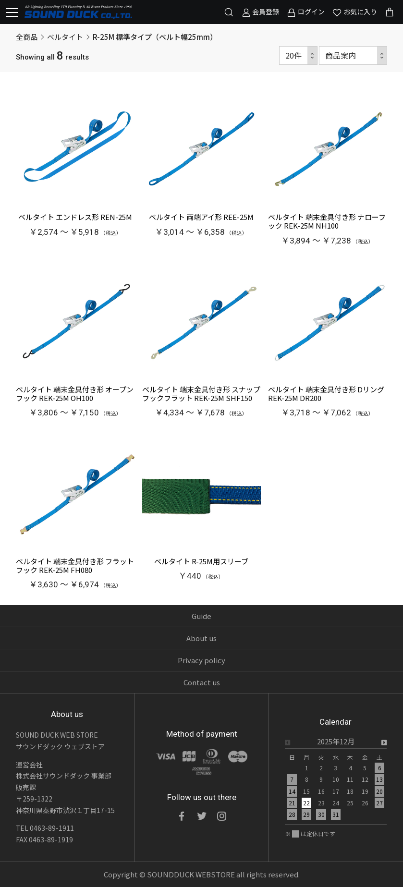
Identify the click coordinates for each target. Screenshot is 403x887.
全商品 (26, 36)
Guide (201, 616)
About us (201, 638)
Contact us (201, 682)
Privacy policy (201, 660)
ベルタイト (65, 37)
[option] (336, 781)
